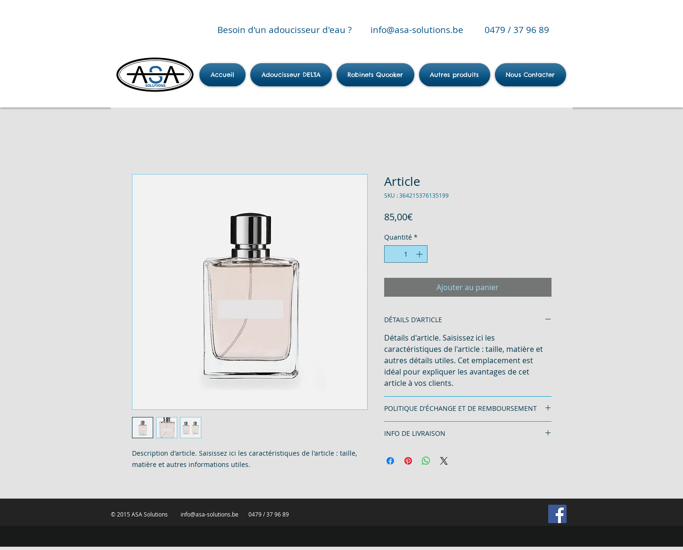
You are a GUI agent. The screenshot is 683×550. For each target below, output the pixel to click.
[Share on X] (444, 461)
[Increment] (420, 254)
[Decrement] (391, 254)
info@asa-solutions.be (416, 30)
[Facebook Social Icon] (557, 514)
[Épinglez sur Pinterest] (408, 461)
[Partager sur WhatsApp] (426, 461)
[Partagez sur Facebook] (390, 461)
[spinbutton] (405, 254)
